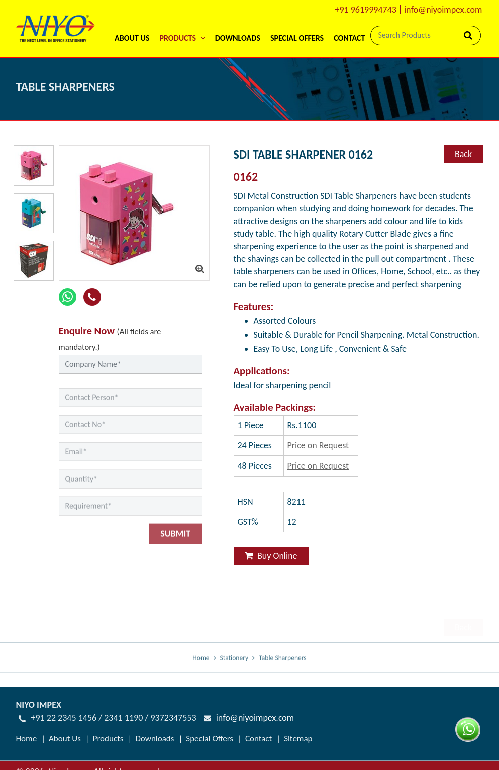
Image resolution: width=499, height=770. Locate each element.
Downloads (237, 38)
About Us (132, 38)
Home (200, 664)
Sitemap (298, 730)
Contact (349, 38)
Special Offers (297, 38)
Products (108, 730)
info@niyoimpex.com (443, 9)
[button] (182, 25)
